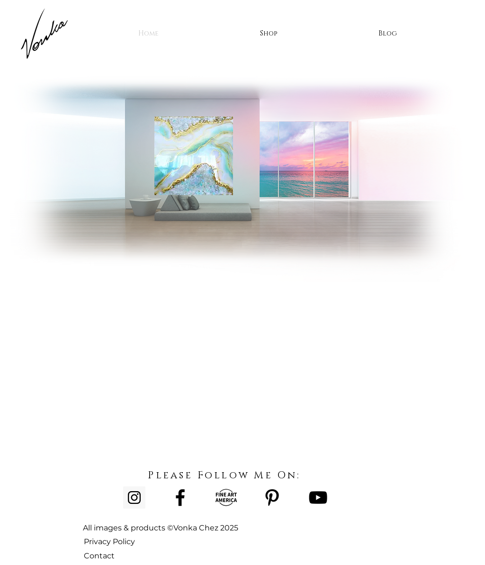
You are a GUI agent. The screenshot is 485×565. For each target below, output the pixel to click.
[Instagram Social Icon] (134, 497)
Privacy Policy (109, 541)
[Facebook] (180, 497)
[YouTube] (318, 497)
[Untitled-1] (226, 497)
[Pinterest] (272, 497)
